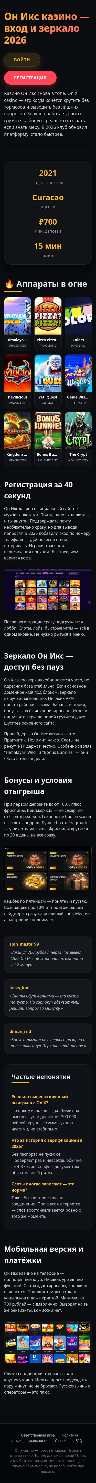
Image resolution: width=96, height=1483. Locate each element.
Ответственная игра (38, 1435)
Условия (61, 1440)
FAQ (79, 1440)
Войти (22, 60)
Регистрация (30, 78)
